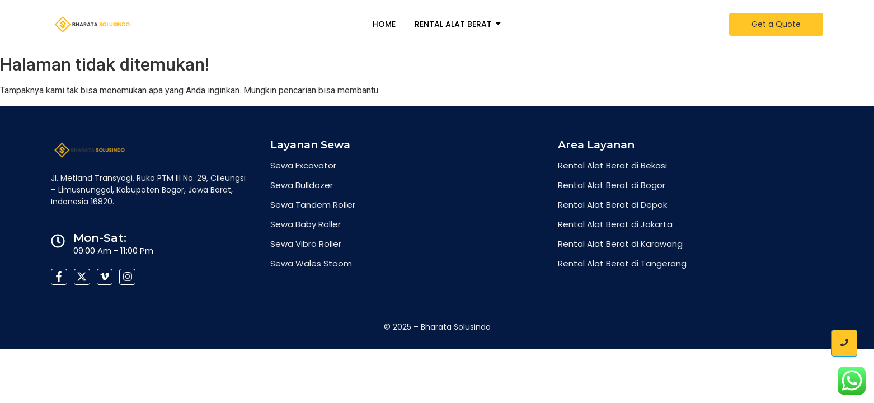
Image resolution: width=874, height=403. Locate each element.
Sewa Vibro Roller (305, 244)
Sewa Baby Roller (305, 224)
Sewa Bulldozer (301, 185)
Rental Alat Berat (455, 24)
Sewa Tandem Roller (312, 204)
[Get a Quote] (776, 24)
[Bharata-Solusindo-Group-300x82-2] (93, 24)
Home (384, 24)
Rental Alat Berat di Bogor (611, 185)
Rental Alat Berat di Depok (612, 204)
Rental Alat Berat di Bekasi (612, 165)
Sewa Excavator (303, 165)
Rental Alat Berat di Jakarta (615, 224)
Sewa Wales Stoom (311, 263)
